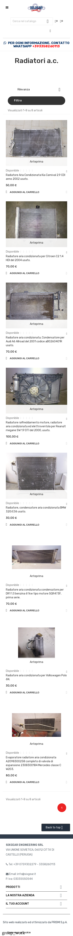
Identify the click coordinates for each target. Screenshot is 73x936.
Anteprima (36, 161)
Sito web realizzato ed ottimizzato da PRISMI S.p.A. (35, 922)
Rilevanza (40, 90)
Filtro (18, 100)
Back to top (56, 827)
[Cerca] (32, 21)
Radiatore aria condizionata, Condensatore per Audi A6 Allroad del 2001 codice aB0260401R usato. (35, 341)
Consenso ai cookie (16, 932)
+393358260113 (46, 46)
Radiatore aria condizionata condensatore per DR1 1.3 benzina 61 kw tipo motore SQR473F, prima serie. (35, 593)
